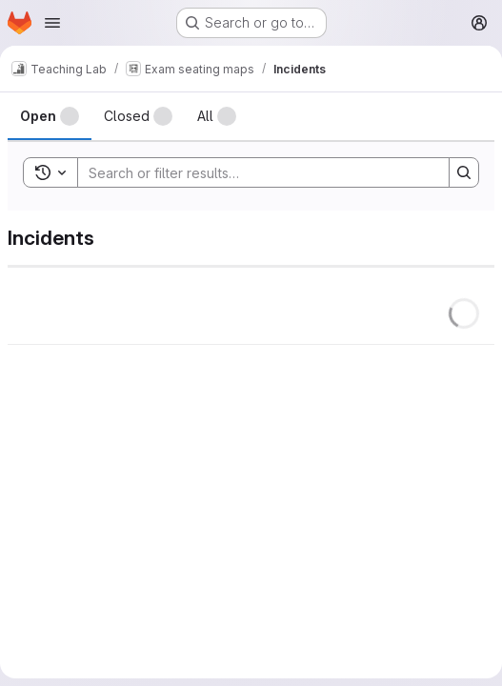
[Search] (254, 172)
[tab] (49, 116)
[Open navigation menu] (52, 23)
